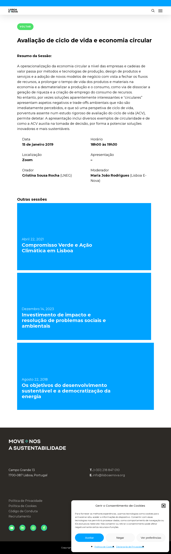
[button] (163, 506)
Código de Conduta (23, 511)
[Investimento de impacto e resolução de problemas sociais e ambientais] (84, 306)
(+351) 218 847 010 (106, 470)
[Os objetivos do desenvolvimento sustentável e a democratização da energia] (85, 376)
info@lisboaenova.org (109, 475)
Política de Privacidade (25, 501)
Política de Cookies (104, 546)
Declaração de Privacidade (130, 546)
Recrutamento (20, 516)
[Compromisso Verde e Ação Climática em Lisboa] (84, 236)
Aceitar (89, 537)
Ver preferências (151, 537)
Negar (120, 537)
